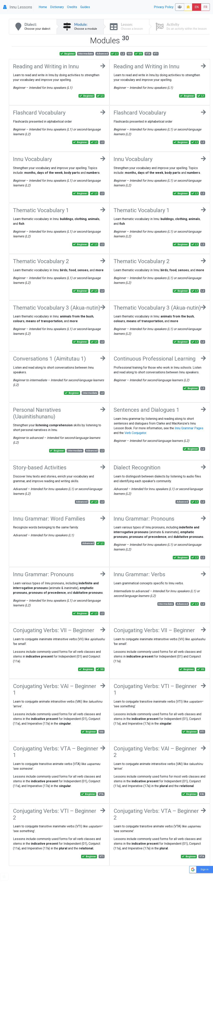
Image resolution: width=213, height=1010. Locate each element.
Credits (72, 7)
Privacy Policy (164, 7)
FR (205, 7)
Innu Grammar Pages (189, 428)
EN (197, 7)
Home (43, 7)
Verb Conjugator (135, 433)
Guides (85, 7)
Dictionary (57, 7)
